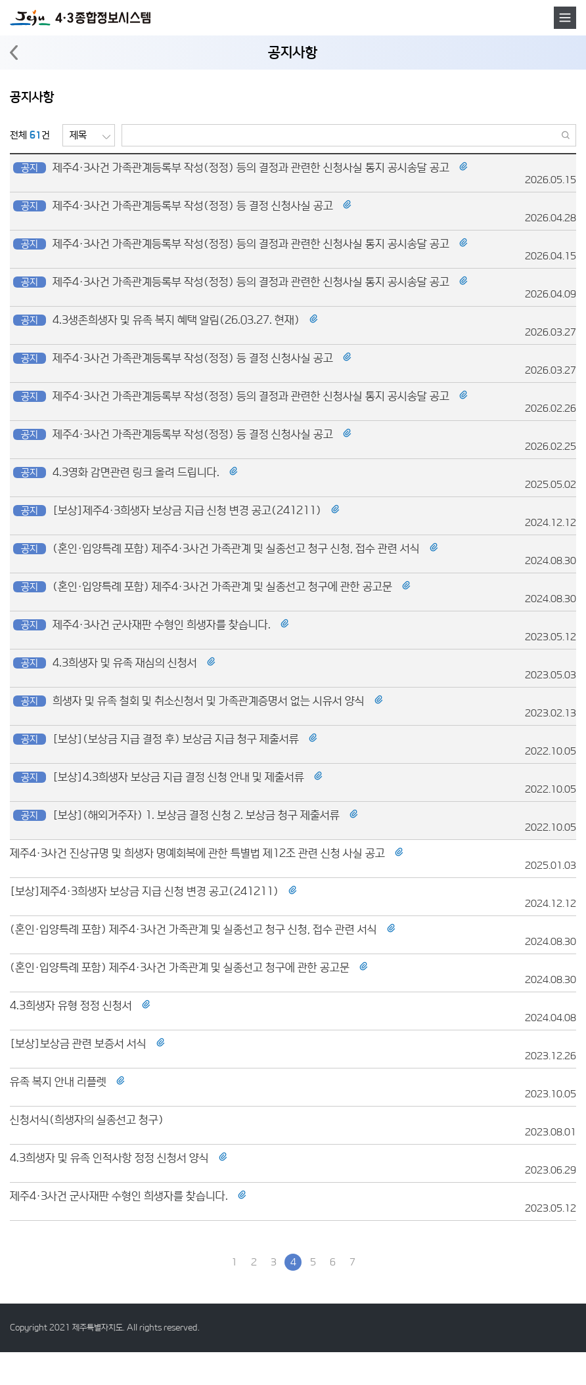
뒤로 (14, 52)
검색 (566, 135)
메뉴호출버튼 (565, 18)
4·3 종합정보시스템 (80, 18)
